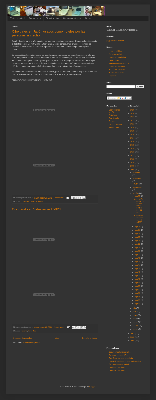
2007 (132, 334)
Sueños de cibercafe (117, 70)
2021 (132, 124)
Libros (88, 18)
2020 (132, 127)
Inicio (57, 338)
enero (135, 329)
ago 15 (138, 262)
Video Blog (32, 331)
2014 (132, 148)
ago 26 (138, 233)
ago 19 (138, 248)
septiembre (136, 187)
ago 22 (138, 244)
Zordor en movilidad (117, 66)
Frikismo (34, 201)
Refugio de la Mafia (116, 73)
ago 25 (138, 237)
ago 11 (138, 276)
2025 (132, 110)
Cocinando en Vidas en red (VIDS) (37, 209)
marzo (135, 322)
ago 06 (138, 293)
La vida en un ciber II (117, 370)
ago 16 (138, 258)
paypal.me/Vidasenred (115, 40)
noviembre (136, 178)
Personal (24, 331)
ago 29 (138, 227)
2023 (132, 117)
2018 (132, 134)
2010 (132, 163)
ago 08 (138, 286)
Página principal (17, 18)
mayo (134, 315)
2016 (132, 141)
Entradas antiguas (89, 338)
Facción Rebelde (115, 124)
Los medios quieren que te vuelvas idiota (125, 361)
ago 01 (138, 304)
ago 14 (138, 265)
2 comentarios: (59, 327)
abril (134, 319)
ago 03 (138, 300)
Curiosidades (25, 201)
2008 (132, 169)
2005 (132, 341)
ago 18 (138, 251)
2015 (132, 145)
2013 (132, 152)
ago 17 (138, 255)
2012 (132, 155)
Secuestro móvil (115, 54)
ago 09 (138, 283)
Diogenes (112, 76)
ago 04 (138, 297)
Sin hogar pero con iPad (118, 355)
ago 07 (138, 290)
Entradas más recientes (22, 338)
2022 (132, 120)
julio (134, 308)
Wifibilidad (113, 115)
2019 (132, 131)
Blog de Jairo (114, 118)
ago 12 (138, 272)
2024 (132, 113)
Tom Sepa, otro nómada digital (121, 358)
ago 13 (138, 269)
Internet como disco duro (119, 63)
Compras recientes (72, 18)
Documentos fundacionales (119, 352)
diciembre (136, 173)
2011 (132, 159)
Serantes (112, 121)
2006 (132, 337)
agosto (135, 193)
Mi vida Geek (114, 127)
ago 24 (138, 241)
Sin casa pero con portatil (119, 364)
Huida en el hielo (115, 51)
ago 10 (138, 279)
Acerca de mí (35, 18)
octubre (135, 184)
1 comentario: (59, 198)
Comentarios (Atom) (31, 342)
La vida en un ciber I (117, 367)
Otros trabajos (52, 18)
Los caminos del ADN (117, 57)
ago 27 (138, 230)
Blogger (92, 387)
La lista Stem (114, 60)
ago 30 (138, 196)
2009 (132, 166)
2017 (132, 138)
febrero (135, 326)
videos (40, 201)
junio (134, 312)
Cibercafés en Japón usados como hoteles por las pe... (139, 205)
